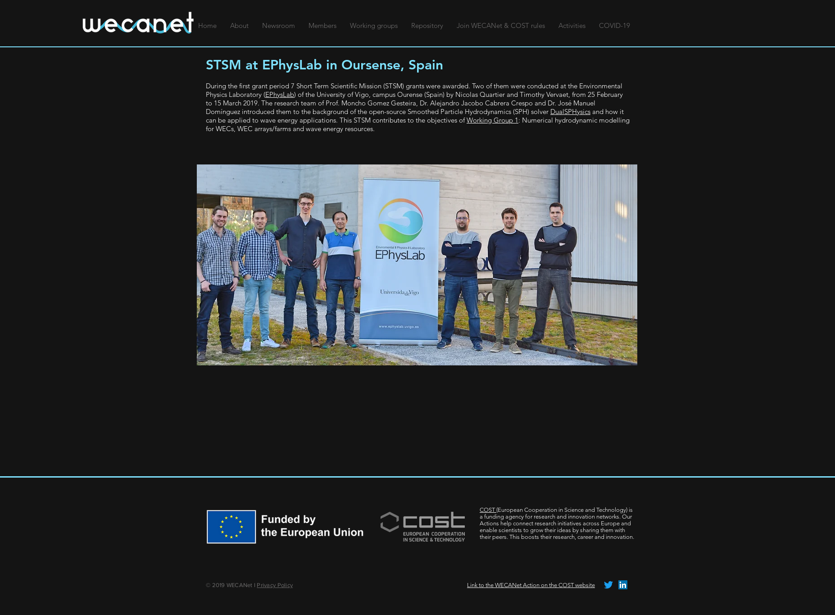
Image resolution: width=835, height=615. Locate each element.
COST (488, 509)
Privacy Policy (275, 585)
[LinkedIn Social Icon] (622, 584)
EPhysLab (279, 94)
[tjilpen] (608, 584)
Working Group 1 (492, 120)
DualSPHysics (570, 111)
